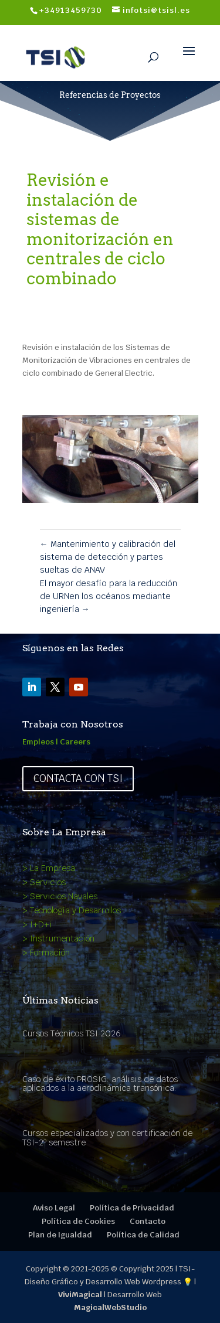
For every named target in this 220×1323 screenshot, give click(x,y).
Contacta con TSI (78, 778)
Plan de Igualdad (60, 1235)
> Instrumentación (58, 938)
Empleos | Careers (56, 742)
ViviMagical (80, 1295)
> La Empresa (48, 868)
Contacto (147, 1221)
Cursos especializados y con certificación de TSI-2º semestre (107, 1137)
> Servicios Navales (59, 896)
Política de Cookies (78, 1221)
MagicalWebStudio (110, 1307)
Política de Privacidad (132, 1208)
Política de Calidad (143, 1235)
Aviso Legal (54, 1208)
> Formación (46, 952)
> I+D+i (37, 924)
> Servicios (44, 882)
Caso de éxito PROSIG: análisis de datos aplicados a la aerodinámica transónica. (100, 1083)
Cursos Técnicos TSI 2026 (71, 1033)
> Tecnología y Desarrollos (71, 910)
